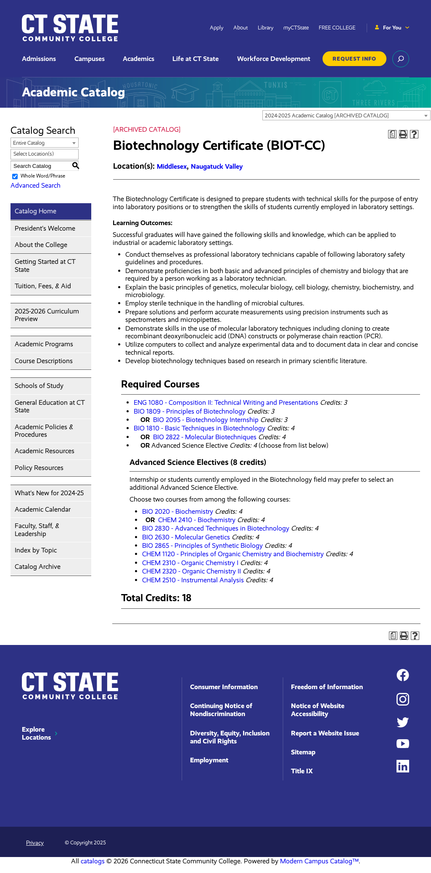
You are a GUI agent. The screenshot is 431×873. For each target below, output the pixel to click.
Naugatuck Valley (217, 166)
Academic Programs (44, 344)
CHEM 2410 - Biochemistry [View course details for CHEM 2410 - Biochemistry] (196, 520)
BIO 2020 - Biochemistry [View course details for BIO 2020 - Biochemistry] (177, 511)
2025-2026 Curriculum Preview (47, 315)
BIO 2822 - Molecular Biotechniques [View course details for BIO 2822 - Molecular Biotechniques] (204, 437)
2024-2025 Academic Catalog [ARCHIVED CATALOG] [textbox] (327, 115)
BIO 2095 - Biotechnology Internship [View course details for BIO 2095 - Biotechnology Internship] (206, 420)
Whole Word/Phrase (43, 176)
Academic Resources (44, 451)
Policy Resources (39, 468)
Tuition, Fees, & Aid (43, 286)
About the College (41, 245)
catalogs (93, 861)
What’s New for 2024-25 (49, 493)
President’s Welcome (45, 228)
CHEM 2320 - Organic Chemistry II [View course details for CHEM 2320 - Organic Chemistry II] (191, 571)
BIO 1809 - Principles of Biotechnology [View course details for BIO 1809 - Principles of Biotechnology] (190, 411)
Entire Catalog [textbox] (29, 143)
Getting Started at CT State (45, 265)
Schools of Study (39, 386)
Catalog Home (35, 211)
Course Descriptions (44, 361)
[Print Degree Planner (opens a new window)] (392, 134)
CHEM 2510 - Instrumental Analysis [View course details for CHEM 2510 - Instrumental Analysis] (193, 580)
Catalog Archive (38, 567)
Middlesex (172, 166)
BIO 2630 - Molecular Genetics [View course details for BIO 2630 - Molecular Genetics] (186, 537)
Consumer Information (224, 687)
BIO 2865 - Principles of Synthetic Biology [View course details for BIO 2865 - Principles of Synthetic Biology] (202, 545)
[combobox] (346, 115)
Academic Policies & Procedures (44, 430)
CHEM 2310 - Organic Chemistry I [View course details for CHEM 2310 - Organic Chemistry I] (190, 563)
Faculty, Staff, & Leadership (37, 529)
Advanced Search (36, 185)
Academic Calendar (43, 509)
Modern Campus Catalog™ (319, 861)
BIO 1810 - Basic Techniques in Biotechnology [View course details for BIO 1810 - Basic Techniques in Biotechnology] (199, 428)
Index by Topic (36, 550)
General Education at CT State (50, 406)
